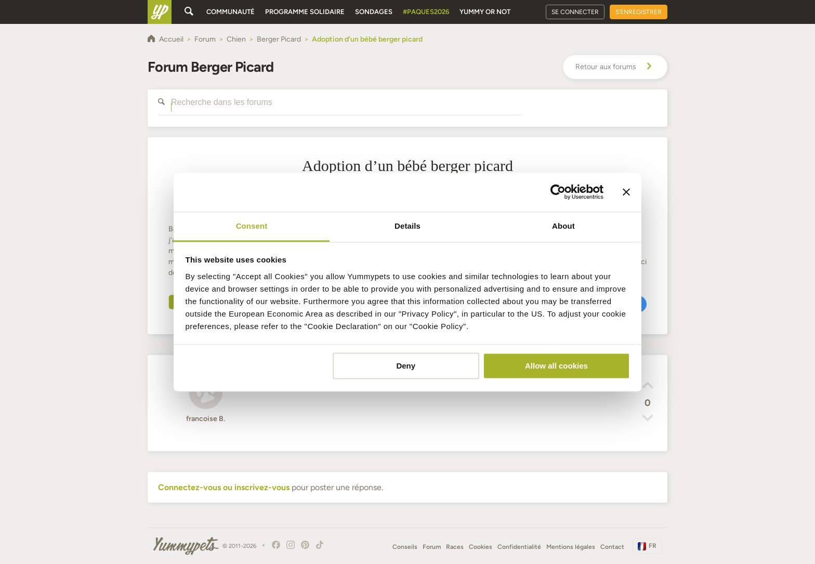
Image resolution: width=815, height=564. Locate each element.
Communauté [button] (230, 12)
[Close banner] (626, 191)
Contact (612, 546)
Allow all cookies (556, 365)
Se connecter (575, 12)
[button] (647, 387)
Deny (405, 365)
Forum (432, 546)
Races (455, 546)
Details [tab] (407, 225)
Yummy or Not (484, 12)
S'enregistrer (638, 12)
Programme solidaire (305, 12)
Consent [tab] (252, 225)
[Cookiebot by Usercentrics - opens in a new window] (557, 192)
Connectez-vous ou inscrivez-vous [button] (224, 487)
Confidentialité (519, 546)
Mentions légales (570, 546)
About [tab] (563, 225)
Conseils (404, 546)
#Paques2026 (426, 12)
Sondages (373, 12)
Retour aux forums (615, 67)
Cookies (480, 546)
